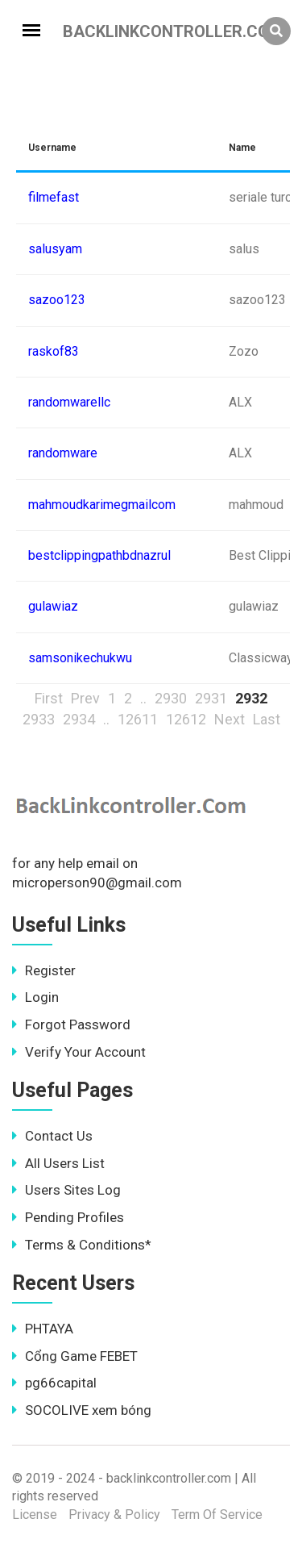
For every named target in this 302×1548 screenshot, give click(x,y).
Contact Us (52, 1136)
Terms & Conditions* (81, 1245)
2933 (39, 719)
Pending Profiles (68, 1217)
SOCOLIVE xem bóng (81, 1410)
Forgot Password (71, 1024)
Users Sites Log (66, 1190)
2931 (211, 698)
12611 (138, 719)
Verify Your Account (79, 1052)
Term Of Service (217, 1514)
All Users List (58, 1163)
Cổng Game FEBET (75, 1356)
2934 (79, 719)
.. (143, 698)
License (34, 1514)
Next (229, 719)
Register (44, 970)
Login (35, 997)
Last (266, 719)
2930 (171, 698)
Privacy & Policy (114, 1514)
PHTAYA (42, 1329)
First (49, 698)
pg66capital (54, 1383)
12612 (186, 719)
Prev (85, 698)
